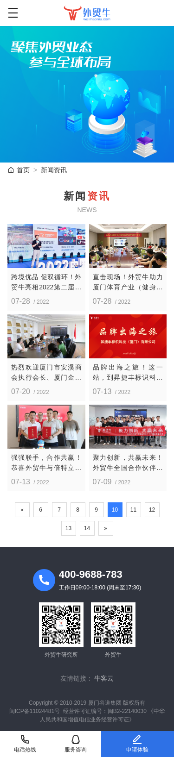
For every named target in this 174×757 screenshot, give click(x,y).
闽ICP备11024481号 (34, 711)
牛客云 (104, 678)
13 (68, 528)
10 (115, 510)
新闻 (54, 170)
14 (87, 528)
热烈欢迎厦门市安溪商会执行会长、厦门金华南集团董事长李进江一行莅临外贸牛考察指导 (46, 372)
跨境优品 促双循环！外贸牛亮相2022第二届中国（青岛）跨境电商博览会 (46, 282)
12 (152, 510)
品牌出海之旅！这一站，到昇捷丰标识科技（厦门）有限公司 (128, 372)
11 (133, 510)
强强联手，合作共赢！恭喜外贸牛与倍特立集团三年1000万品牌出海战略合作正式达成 (46, 463)
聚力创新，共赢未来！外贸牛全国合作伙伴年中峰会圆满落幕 (128, 463)
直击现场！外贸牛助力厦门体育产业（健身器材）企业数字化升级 (128, 282)
